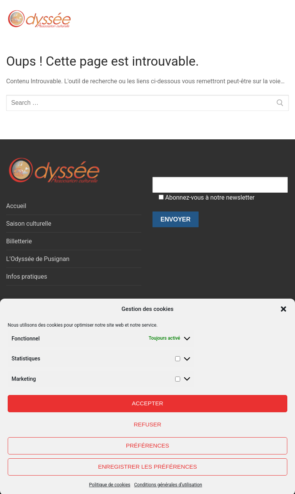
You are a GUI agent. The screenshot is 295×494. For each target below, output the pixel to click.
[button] (283, 314)
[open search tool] (251, 18)
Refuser (147, 429)
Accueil (16, 206)
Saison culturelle (28, 223)
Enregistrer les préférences (147, 471)
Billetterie (19, 241)
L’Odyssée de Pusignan (38, 259)
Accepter (147, 408)
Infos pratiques (26, 276)
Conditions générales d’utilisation (168, 489)
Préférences (147, 450)
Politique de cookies (109, 489)
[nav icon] (273, 19)
